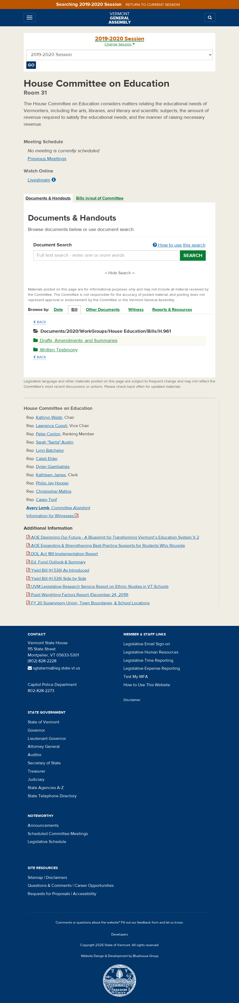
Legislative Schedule (47, 841)
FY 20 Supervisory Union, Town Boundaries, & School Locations (88, 603)
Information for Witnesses (52, 516)
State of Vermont (43, 722)
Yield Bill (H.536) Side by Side (56, 578)
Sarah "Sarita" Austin (54, 442)
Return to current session (153, 4)
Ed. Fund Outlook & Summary (56, 562)
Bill (74, 309)
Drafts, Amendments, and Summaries (75, 341)
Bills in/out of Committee (99, 198)
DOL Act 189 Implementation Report (62, 554)
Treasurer (36, 771)
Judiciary (36, 779)
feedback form (148, 922)
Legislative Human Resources (150, 652)
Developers (119, 934)
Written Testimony (55, 350)
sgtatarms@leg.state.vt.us (54, 668)
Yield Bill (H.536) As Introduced (57, 570)
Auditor (35, 754)
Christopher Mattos (53, 491)
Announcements (43, 825)
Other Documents (103, 309)
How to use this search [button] (179, 245)
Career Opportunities (94, 885)
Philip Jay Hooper (52, 483)
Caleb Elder (46, 458)
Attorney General (44, 746)
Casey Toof (46, 499)
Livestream (39, 180)
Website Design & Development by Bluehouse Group (119, 956)
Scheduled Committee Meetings (58, 833)
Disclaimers (56, 877)
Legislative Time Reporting (148, 660)
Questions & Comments (50, 885)
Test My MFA (135, 676)
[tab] (48, 198)
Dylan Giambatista (52, 466)
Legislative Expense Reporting (151, 668)
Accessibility (84, 893)
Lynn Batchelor (50, 450)
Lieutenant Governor (47, 738)
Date (58, 309)
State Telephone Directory (52, 796)
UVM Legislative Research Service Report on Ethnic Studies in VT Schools (97, 586)
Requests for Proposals (49, 893)
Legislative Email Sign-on (146, 644)
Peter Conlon (48, 434)
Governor (36, 730)
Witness (136, 309)
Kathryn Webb (49, 417)
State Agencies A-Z (46, 787)
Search (192, 255)
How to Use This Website (146, 685)
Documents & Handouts (48, 198)
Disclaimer (132, 700)
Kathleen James (51, 475)
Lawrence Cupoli (51, 425)
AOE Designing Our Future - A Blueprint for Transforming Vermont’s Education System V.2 (112, 537)
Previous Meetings (47, 159)
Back (39, 322)
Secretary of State (44, 763)
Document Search (119, 245)
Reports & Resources (172, 309)
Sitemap (35, 877)
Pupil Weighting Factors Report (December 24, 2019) (77, 594)
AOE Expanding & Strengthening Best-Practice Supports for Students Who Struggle (105, 545)
